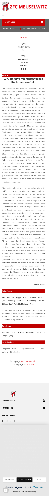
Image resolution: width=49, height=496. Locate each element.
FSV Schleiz (29, 364)
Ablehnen (9, 480)
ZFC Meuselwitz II (29, 361)
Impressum (17, 492)
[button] (23, 22)
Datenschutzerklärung (29, 492)
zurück (23, 38)
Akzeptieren (24, 480)
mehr (39, 480)
